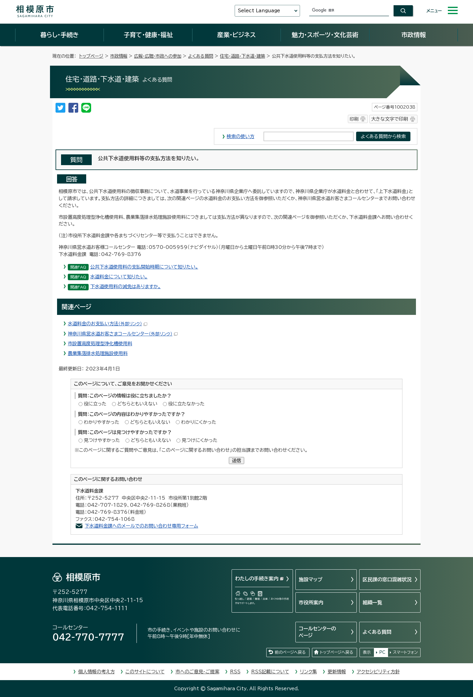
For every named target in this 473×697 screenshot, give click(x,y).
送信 (236, 460)
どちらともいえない (137, 403)
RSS (235, 671)
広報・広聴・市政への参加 (157, 56)
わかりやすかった (101, 422)
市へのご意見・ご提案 (197, 671)
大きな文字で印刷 (389, 119)
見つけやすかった (102, 440)
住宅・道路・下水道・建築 (242, 56)
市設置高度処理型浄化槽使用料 (100, 343)
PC (382, 652)
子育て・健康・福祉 (148, 35)
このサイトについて (145, 671)
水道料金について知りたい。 (119, 276)
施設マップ (310, 579)
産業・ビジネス (236, 35)
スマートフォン (405, 652)
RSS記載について (270, 671)
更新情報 (337, 671)
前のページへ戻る (290, 652)
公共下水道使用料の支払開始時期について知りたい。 (144, 267)
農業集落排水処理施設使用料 (98, 353)
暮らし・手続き (59, 35)
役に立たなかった (186, 403)
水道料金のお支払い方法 (107, 323)
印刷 (354, 119)
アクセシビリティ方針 (378, 671)
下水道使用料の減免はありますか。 (125, 286)
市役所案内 (311, 602)
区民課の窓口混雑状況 (387, 579)
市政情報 (413, 35)
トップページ (91, 56)
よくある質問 (200, 56)
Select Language (259, 10)
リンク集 (308, 671)
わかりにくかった (198, 422)
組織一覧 (372, 602)
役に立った (95, 403)
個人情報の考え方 (96, 671)
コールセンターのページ (317, 632)
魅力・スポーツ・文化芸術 (325, 35)
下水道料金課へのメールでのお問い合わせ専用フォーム (141, 526)
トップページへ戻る (336, 652)
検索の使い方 (240, 136)
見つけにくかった (199, 440)
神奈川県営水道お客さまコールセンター (123, 333)
